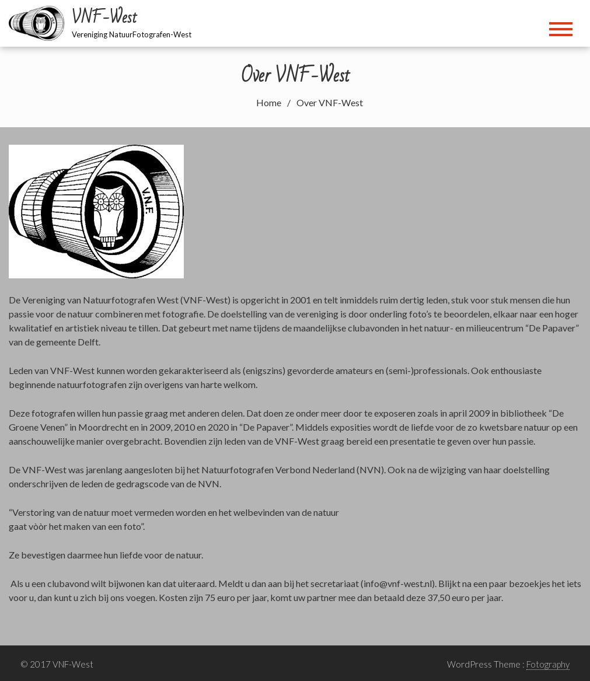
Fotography (548, 664)
